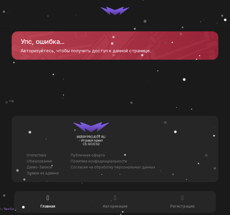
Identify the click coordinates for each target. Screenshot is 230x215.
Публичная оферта (88, 155)
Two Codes (11, 209)
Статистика (36, 155)
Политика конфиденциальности (99, 161)
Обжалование (39, 161)
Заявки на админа (43, 173)
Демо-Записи (39, 167)
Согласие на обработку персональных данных (113, 167)
